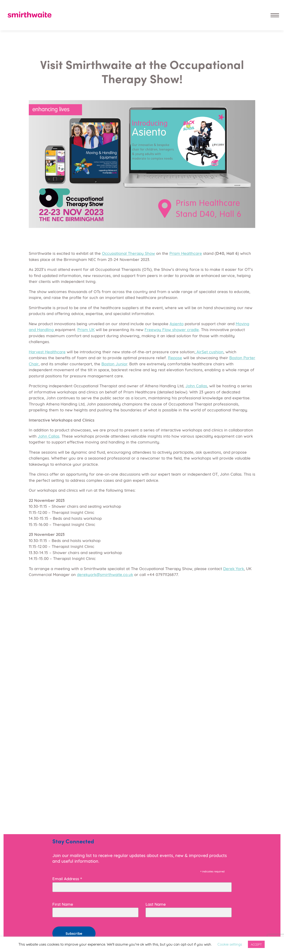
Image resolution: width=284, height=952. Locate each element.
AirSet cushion (209, 351)
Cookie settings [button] (229, 944)
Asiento (177, 323)
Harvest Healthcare (47, 351)
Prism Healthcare (185, 253)
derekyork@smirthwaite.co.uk (105, 574)
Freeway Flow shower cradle (172, 329)
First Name (62, 904)
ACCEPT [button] (256, 944)
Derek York (233, 568)
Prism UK (86, 329)
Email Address (67, 878)
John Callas (196, 385)
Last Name (156, 904)
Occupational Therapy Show (128, 253)
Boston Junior (114, 364)
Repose (175, 357)
